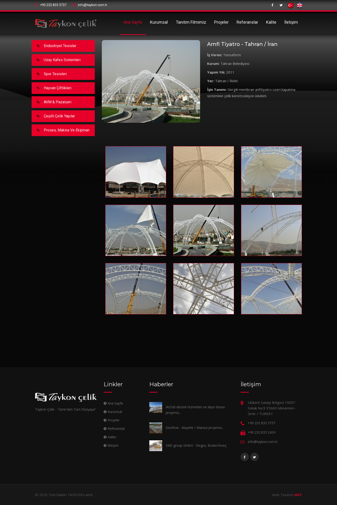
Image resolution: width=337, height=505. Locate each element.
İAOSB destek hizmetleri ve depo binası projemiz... (195, 410)
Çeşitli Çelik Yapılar (53, 116)
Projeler (221, 22)
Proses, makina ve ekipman (60, 130)
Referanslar (247, 22)
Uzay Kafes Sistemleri (56, 60)
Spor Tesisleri (49, 74)
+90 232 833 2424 (261, 432)
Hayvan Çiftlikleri (51, 88)
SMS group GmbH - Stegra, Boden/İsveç (196, 445)
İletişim (291, 22)
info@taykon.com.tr (89, 5)
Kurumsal (159, 22)
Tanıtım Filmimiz (191, 22)
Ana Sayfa (133, 22)
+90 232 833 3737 (50, 5)
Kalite (271, 22)
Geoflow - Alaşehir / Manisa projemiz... (195, 427)
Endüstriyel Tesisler (54, 46)
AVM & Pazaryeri (51, 102)
